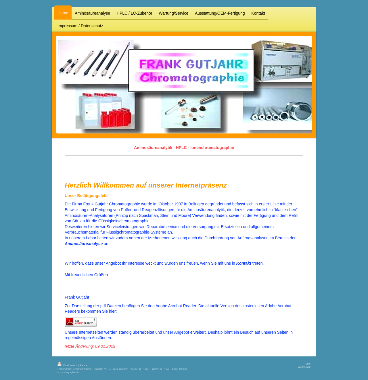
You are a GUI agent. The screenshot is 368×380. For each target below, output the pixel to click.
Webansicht (304, 367)
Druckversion (67, 365)
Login (308, 363)
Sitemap (83, 365)
